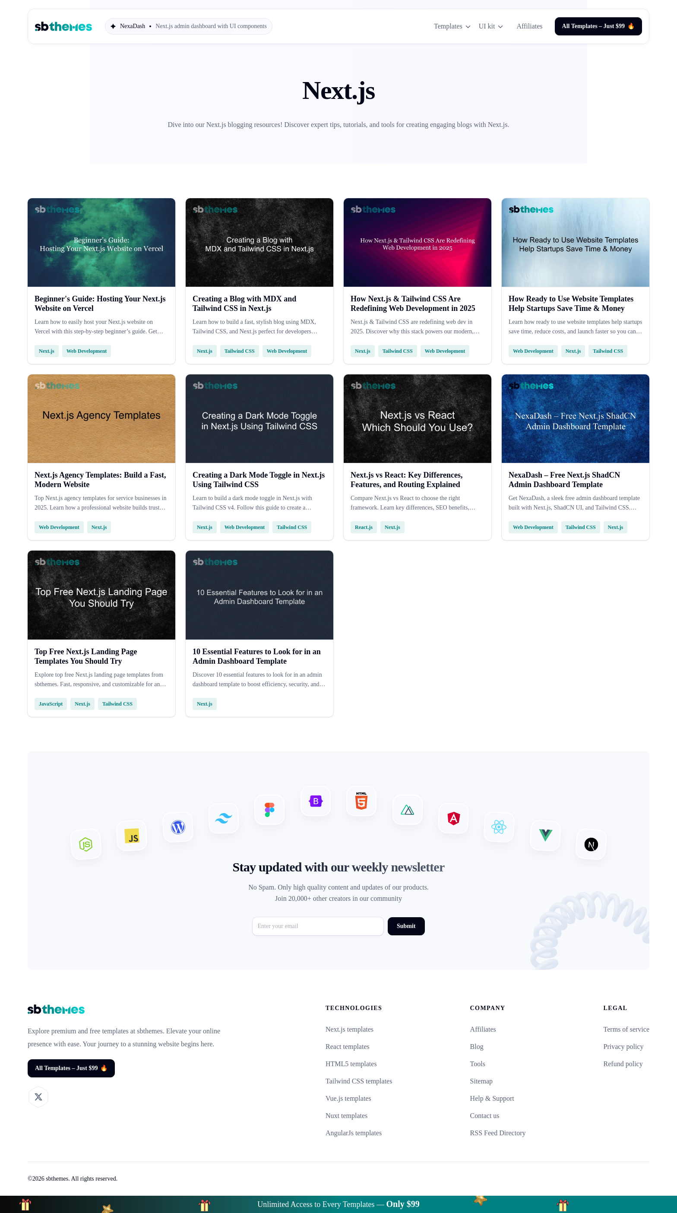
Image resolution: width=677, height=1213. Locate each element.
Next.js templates (349, 1029)
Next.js (46, 351)
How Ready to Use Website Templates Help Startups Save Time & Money (571, 304)
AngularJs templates (354, 1133)
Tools (477, 1063)
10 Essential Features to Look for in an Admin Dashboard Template (257, 656)
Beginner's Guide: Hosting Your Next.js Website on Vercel (100, 304)
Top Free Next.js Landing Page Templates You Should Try (86, 656)
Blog (477, 1046)
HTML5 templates (351, 1063)
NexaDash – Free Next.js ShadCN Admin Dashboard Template (564, 480)
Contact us (485, 1115)
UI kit (492, 26)
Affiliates (529, 26)
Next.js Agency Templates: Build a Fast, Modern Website (100, 480)
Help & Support (492, 1098)
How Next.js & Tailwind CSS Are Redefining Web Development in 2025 (413, 304)
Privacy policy (624, 1046)
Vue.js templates (348, 1098)
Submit (406, 926)
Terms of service (626, 1029)
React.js (364, 527)
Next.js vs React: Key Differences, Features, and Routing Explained (407, 480)
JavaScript (51, 704)
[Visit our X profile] (38, 1097)
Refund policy (623, 1063)
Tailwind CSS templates (359, 1081)
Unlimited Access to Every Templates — (338, 1204)
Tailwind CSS (240, 351)
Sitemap (481, 1081)
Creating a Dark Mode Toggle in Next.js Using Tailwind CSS (259, 480)
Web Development (86, 351)
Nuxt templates (346, 1115)
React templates (348, 1046)
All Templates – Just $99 (598, 26)
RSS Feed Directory (498, 1133)
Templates (453, 26)
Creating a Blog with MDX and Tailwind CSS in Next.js (244, 304)
